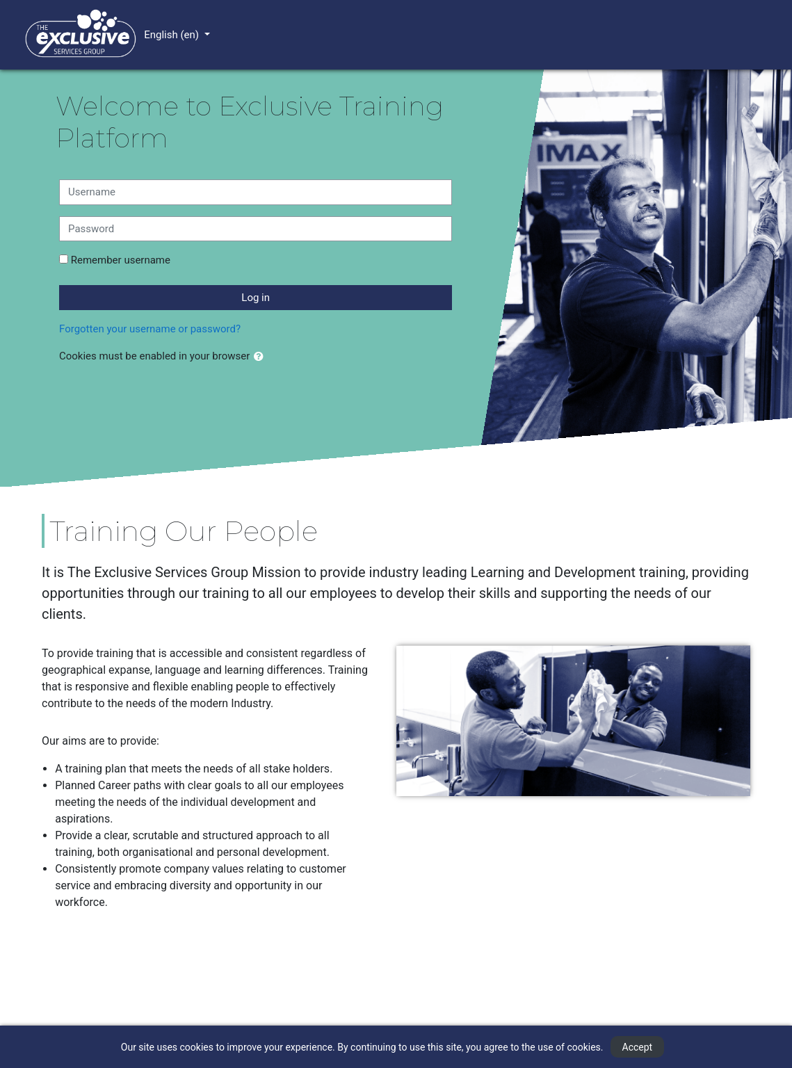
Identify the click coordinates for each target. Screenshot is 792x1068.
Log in (255, 297)
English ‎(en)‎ (173, 35)
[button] (261, 357)
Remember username (120, 260)
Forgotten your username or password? (150, 329)
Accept (637, 1047)
